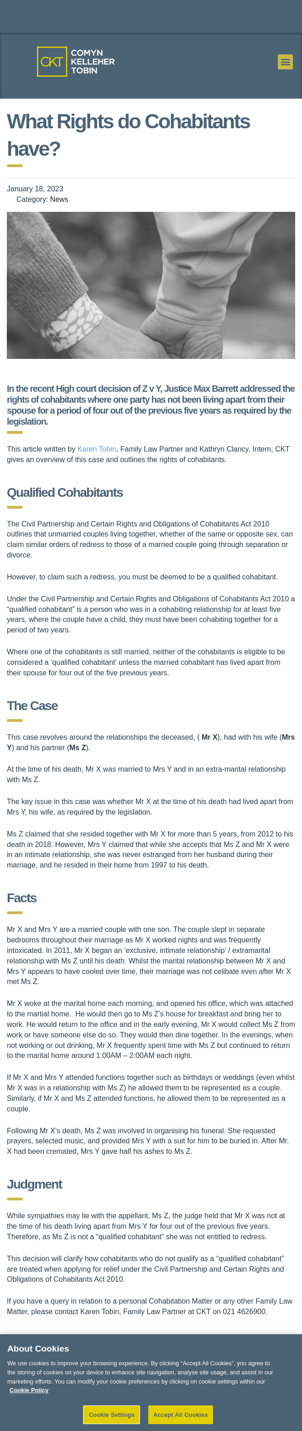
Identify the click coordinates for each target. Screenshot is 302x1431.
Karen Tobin (97, 449)
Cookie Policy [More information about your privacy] (29, 1397)
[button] (285, 61)
